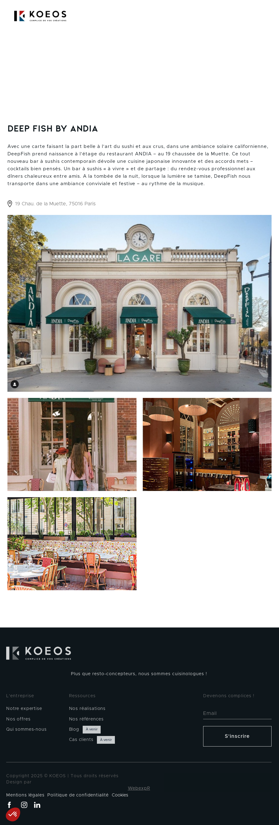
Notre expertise (24, 709)
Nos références (86, 719)
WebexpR (139, 788)
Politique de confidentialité (78, 795)
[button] (266, 16)
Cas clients (81, 740)
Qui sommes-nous (26, 729)
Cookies (120, 795)
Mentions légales (25, 795)
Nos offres (18, 719)
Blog (74, 729)
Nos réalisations (87, 709)
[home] (40, 16)
